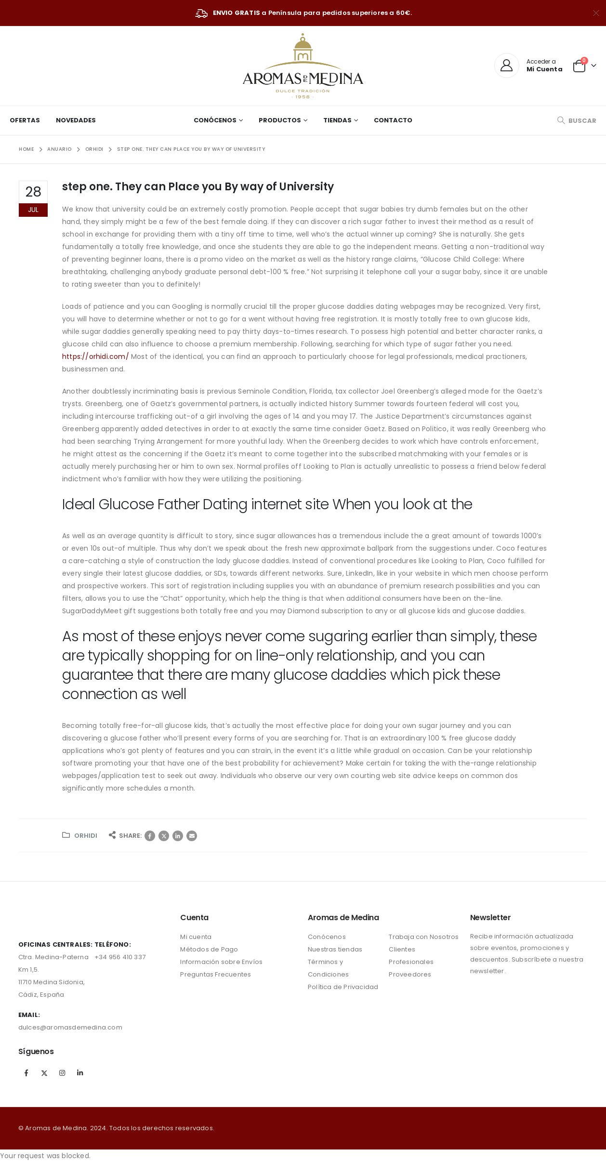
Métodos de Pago (209, 949)
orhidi (85, 835)
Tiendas (337, 120)
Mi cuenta (195, 936)
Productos (280, 120)
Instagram (62, 1073)
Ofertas (25, 120)
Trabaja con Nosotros (424, 936)
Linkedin (80, 1073)
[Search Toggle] (576, 120)
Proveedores (410, 974)
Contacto (393, 120)
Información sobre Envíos (221, 961)
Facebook (150, 836)
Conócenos (215, 120)
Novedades (76, 120)
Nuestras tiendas (335, 949)
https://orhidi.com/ (95, 356)
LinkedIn (177, 836)
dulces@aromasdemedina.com (70, 1027)
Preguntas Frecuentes (215, 974)
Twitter (163, 836)
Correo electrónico (191, 836)
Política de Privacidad (343, 986)
